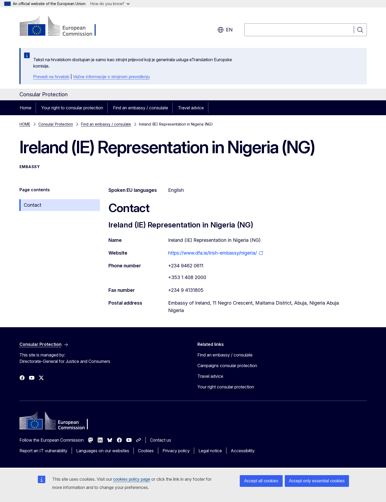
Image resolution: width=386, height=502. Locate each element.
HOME (24, 124)
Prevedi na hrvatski (51, 76)
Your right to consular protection (72, 107)
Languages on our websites (102, 450)
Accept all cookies (261, 481)
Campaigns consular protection (227, 365)
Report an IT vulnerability (43, 450)
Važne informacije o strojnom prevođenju (111, 76)
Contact (32, 205)
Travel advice (191, 107)
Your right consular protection (225, 386)
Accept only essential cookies (317, 481)
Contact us (160, 440)
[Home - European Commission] (62, 26)
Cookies (146, 450)
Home (25, 107)
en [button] (225, 30)
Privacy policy (176, 450)
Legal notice (210, 450)
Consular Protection (55, 124)
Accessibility (243, 450)
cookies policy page (132, 479)
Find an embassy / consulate (140, 107)
